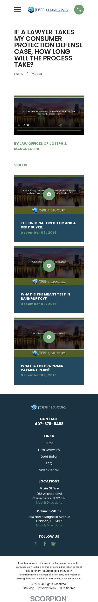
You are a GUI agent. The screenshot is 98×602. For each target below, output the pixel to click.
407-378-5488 (49, 423)
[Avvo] (62, 544)
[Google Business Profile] (53, 544)
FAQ (49, 463)
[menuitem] (28, 588)
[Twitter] (36, 544)
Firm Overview (49, 450)
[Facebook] (44, 544)
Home (49, 443)
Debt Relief (49, 456)
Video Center (49, 470)
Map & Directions (49, 502)
